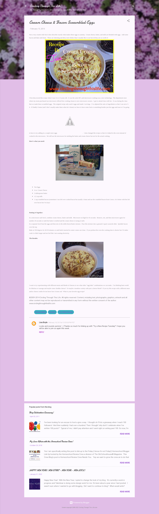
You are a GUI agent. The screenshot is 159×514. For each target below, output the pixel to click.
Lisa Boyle (43, 322)
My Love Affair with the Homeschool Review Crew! (51, 441)
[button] (128, 21)
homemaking (40, 312)
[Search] (133, 7)
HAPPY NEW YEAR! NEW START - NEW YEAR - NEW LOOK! (57, 470)
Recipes (52, 312)
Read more (125, 434)
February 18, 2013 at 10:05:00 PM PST (61, 322)
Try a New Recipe (66, 312)
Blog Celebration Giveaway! (41, 412)
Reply (41, 332)
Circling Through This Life (45, 6)
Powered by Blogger (79, 502)
